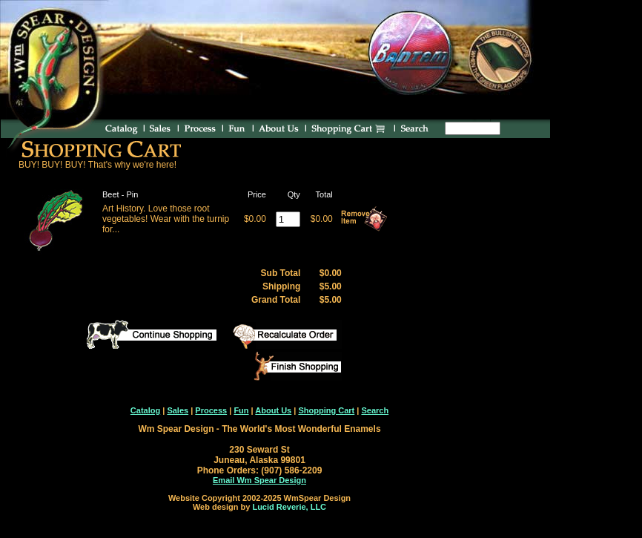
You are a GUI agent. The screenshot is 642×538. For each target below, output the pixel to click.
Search (374, 410)
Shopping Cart (326, 410)
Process (211, 410)
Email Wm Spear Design (259, 480)
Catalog (145, 410)
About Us (273, 410)
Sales (177, 410)
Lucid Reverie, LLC (289, 506)
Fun (241, 410)
